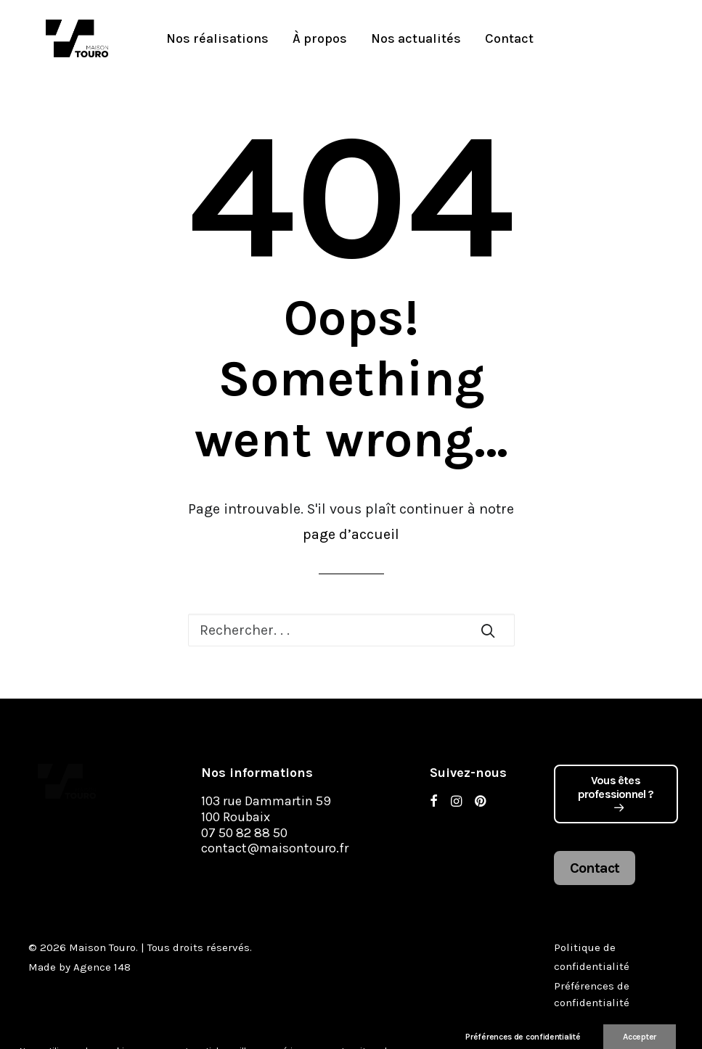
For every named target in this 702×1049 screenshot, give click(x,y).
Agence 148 (102, 967)
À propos (286, 41)
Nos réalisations (184, 41)
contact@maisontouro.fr (274, 848)
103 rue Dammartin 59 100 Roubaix (266, 809)
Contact (476, 41)
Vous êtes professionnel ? (616, 793)
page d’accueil (351, 534)
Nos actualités (383, 41)
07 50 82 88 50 (244, 833)
